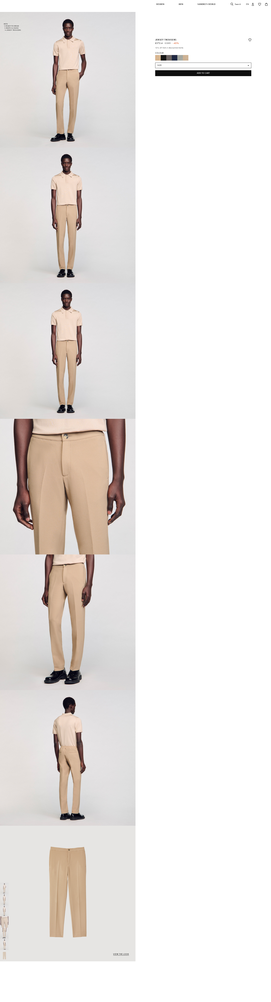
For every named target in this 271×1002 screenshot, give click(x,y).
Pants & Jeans (12, 28)
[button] (160, 6)
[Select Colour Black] (163, 58)
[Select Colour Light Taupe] (185, 58)
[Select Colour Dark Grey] (169, 58)
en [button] (247, 4)
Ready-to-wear (12, 26)
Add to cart (203, 73)
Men (6, 24)
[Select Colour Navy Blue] (174, 58)
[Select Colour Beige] (158, 58)
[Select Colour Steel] (180, 58)
